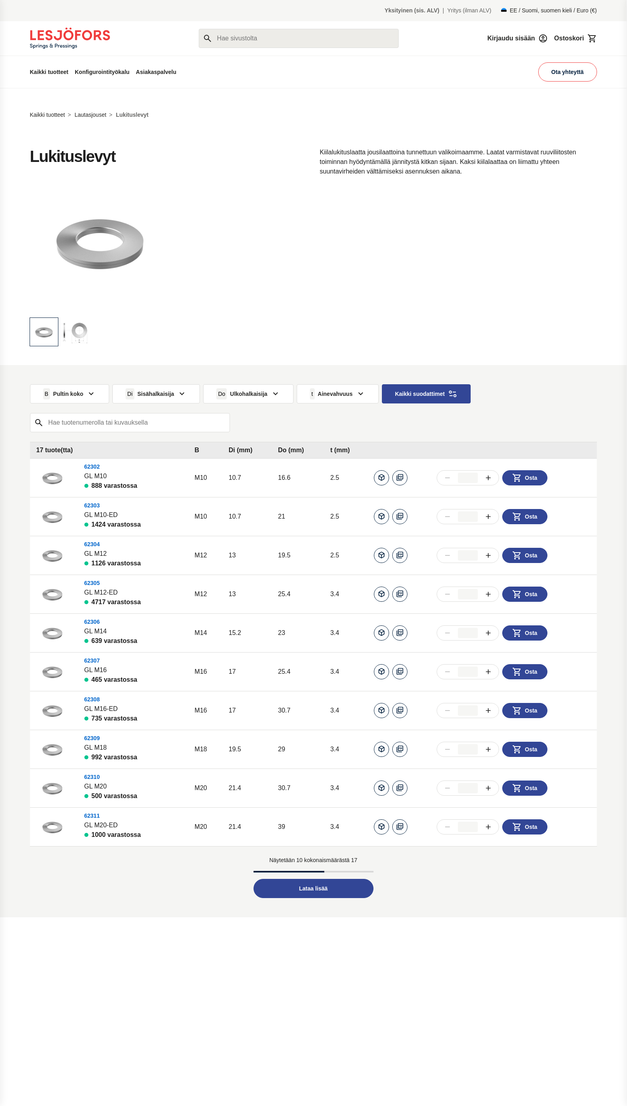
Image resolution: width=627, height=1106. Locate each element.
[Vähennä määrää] (447, 478)
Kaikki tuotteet (49, 72)
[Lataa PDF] (399, 477)
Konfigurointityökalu (102, 72)
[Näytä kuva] (44, 332)
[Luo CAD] (381, 477)
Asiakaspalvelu (156, 72)
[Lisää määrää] (488, 478)
